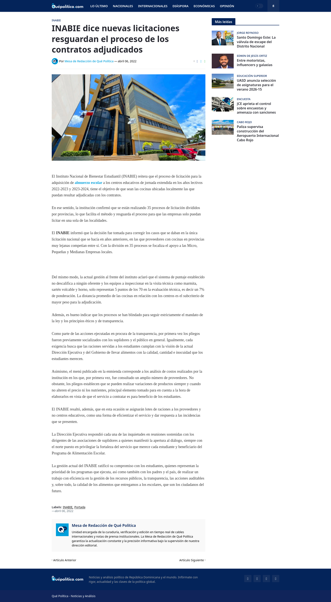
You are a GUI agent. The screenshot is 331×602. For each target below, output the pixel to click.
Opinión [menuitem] (227, 6)
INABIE (68, 507)
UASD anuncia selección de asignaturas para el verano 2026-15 (256, 84)
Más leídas (223, 21)
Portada (79, 507)
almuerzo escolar (89, 183)
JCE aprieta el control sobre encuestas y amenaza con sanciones (256, 108)
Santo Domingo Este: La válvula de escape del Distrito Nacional (256, 41)
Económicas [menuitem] (204, 6)
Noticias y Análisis (83, 596)
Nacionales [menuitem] (123, 6)
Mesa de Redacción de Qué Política (104, 525)
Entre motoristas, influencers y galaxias (254, 62)
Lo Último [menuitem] (99, 6)
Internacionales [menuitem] (152, 6)
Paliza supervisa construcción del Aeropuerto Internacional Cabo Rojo (258, 133)
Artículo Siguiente (191, 560)
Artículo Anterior (64, 560)
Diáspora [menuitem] (180, 6)
